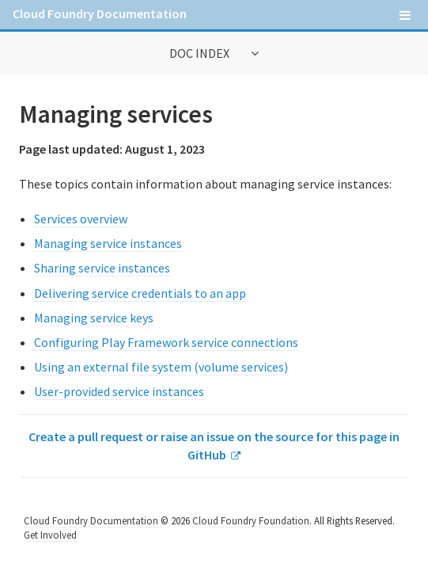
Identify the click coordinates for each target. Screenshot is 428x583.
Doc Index (200, 53)
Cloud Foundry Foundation (250, 520)
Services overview (80, 219)
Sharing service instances (102, 268)
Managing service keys (93, 318)
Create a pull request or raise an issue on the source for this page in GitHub (214, 446)
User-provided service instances (119, 391)
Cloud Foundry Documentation (100, 13)
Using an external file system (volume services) (161, 367)
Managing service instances (108, 243)
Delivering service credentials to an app (140, 293)
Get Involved (50, 534)
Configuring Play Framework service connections (166, 342)
